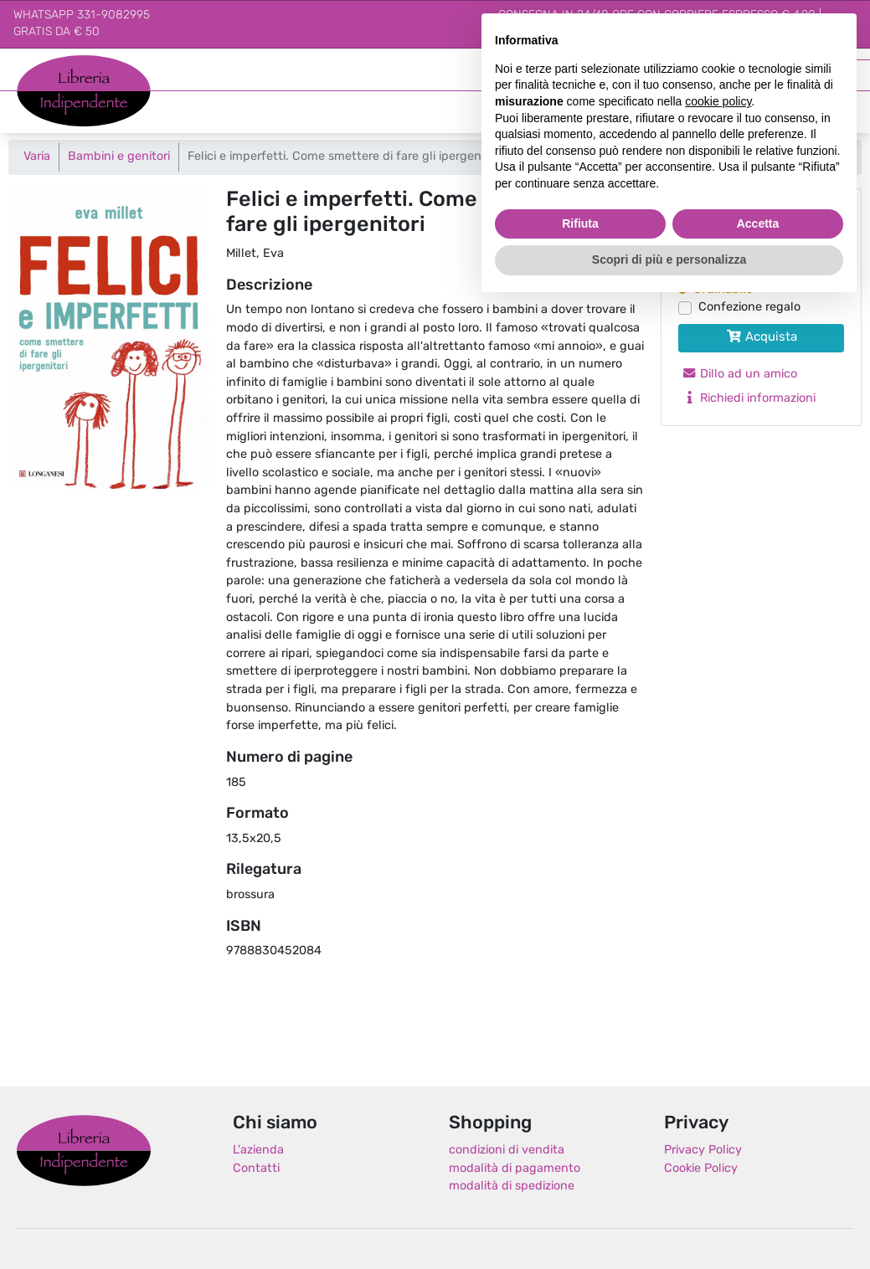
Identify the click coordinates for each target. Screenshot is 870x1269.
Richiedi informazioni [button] (749, 399)
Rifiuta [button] (580, 223)
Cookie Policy (701, 1169)
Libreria (37, 64)
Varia (36, 157)
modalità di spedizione (511, 1186)
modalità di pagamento (514, 1169)
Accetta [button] (758, 223)
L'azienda (258, 1150)
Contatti (256, 1169)
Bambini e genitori (119, 157)
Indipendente (55, 100)
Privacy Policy (703, 1150)
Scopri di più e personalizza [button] (669, 259)
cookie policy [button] (718, 101)
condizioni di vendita (506, 1150)
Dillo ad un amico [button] (739, 374)
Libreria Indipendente (84, 1150)
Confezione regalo (749, 307)
